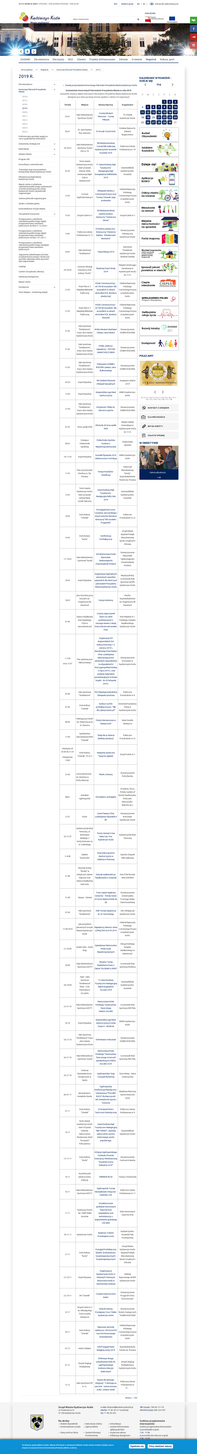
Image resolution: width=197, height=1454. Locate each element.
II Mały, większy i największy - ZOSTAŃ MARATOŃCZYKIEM (105, 349)
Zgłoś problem (91, 1427)
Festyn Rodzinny (106, 600)
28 (159, 122)
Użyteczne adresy (118, 1432)
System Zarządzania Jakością (31, 271)
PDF (135, 1398)
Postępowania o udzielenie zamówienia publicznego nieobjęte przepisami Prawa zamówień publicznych (34, 246)
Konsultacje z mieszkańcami (31, 164)
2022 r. (25, 120)
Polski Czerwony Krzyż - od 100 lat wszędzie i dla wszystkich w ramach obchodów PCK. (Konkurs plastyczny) (106, 289)
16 (169, 112)
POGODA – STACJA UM (70, 4)
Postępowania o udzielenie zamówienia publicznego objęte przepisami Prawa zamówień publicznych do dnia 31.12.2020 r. (33, 222)
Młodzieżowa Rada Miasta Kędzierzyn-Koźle (30, 178)
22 (164, 117)
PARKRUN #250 (106, 1177)
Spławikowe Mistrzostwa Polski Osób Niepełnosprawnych (106, 948)
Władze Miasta (25, 154)
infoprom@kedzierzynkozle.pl (120, 1407)
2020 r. (25, 112)
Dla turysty (58, 59)
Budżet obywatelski (69, 1424)
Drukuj (128, 1398)
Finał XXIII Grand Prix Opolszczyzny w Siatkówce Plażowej (106, 856)
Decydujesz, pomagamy (106, 797)
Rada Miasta (24, 149)
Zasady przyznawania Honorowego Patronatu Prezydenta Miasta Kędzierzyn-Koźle (101, 85)
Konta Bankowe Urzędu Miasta (32, 209)
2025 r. (25, 132)
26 (148, 122)
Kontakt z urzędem (158, 408)
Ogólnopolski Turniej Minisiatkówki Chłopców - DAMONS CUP (106, 1191)
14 (159, 112)
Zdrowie (123, 59)
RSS (115, 4)
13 (153, 112)
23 (169, 117)
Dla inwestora (41, 59)
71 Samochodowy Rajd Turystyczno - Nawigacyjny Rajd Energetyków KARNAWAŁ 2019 (106, 171)
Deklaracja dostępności (29, 277)
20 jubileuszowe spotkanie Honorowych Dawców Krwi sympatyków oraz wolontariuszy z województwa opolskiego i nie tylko (106, 1213)
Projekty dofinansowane (102, 59)
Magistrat (151, 59)
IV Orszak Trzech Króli (105, 131)
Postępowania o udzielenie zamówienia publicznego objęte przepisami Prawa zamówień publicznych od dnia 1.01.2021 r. (32, 234)
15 (164, 112)
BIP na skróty (155, 426)
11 (142, 112)
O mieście (137, 59)
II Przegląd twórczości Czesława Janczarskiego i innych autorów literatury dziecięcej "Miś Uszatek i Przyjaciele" (106, 516)
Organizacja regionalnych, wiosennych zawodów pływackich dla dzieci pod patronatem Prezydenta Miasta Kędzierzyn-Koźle (106, 580)
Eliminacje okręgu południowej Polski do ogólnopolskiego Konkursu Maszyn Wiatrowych (105, 1364)
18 (171, 399)
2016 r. (25, 96)
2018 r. (25, 104)
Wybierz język (127, 4)
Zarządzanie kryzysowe (29, 214)
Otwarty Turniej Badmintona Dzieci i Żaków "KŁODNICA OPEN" (106, 965)
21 (159, 117)
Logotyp (22, 266)
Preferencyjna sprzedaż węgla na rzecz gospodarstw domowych (33, 137)
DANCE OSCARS (106, 1011)
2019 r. (25, 108)
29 (164, 122)
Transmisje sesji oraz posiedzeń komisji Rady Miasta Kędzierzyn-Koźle (35, 170)
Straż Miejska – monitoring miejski (33, 292)
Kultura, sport (167, 59)
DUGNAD (25, 59)
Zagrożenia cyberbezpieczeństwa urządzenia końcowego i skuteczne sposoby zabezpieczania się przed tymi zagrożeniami (34, 257)
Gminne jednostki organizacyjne (32, 198)
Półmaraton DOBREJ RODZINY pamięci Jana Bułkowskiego (106, 367)
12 (148, 112)
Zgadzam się (137, 1446)
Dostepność (24, 287)
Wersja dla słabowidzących (166, 4)
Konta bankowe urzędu (71, 1427)
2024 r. (25, 128)
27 (153, 122)
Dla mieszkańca (25, 84)
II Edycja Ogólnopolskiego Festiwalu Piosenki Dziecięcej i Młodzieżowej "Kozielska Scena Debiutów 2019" (106, 1158)
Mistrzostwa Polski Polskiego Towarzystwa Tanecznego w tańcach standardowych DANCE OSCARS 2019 (106, 1057)
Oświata (81, 59)
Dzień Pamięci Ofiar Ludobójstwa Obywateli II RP (106, 816)
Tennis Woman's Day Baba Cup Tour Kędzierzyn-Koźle (106, 836)
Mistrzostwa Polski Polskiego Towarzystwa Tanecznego (106, 1004)
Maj (159, 84)
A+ (138, 4)
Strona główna (26, 70)
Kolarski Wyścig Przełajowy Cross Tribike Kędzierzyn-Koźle (106, 1312)
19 (148, 117)
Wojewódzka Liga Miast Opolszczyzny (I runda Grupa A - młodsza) (106, 1023)
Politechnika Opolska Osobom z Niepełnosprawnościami (106, 443)
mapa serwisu (150, 13)
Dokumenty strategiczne (29, 144)
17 (175, 112)
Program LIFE (24, 159)
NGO (70, 59)
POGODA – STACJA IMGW (50, 4)
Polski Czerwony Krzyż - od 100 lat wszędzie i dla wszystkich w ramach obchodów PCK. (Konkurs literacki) (106, 311)
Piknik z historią (106, 774)
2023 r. (25, 124)
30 (169, 122)
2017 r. (25, 100)
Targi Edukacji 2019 (105, 252)
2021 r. (25, 116)
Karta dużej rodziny (93, 1424)
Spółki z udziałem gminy (29, 203)
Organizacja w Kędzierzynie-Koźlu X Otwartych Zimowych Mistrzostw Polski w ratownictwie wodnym (105, 1277)
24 (175, 117)
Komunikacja (115, 1424)
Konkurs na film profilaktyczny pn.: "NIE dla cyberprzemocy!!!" (106, 707)
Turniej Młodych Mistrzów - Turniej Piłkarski (106, 116)
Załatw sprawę (156, 435)
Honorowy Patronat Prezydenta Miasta (72, 70)
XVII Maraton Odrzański (106, 1039)
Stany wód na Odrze (69, 1432)
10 (175, 107)
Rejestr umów (25, 282)
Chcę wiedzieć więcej (160, 1446)
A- (144, 4)
